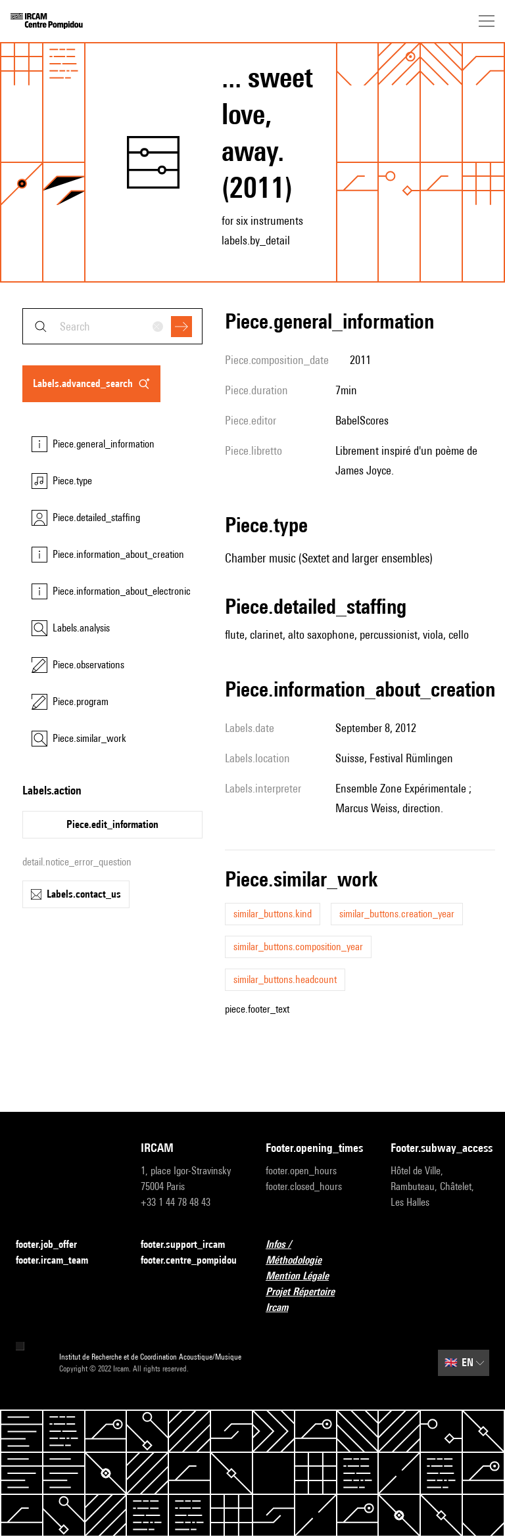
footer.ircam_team (60, 1261)
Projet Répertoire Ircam (315, 1299)
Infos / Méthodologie (315, 1252)
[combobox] (112, 326)
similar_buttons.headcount (285, 979)
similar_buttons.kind (272, 913)
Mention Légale (305, 1276)
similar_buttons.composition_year (298, 946)
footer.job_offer (54, 1245)
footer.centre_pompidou (189, 1260)
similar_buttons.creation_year (396, 913)
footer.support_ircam (190, 1245)
